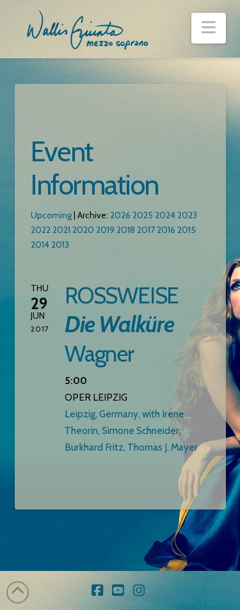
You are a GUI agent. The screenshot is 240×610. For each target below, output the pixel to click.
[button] (208, 28)
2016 (166, 230)
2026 (120, 215)
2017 (146, 230)
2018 (125, 230)
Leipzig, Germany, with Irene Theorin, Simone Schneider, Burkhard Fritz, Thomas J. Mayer (131, 430)
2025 (142, 215)
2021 (61, 230)
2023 (187, 215)
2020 (83, 230)
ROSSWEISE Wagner (122, 324)
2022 (41, 230)
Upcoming (51, 215)
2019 (105, 230)
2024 (165, 215)
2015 (186, 230)
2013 (60, 244)
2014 (40, 244)
